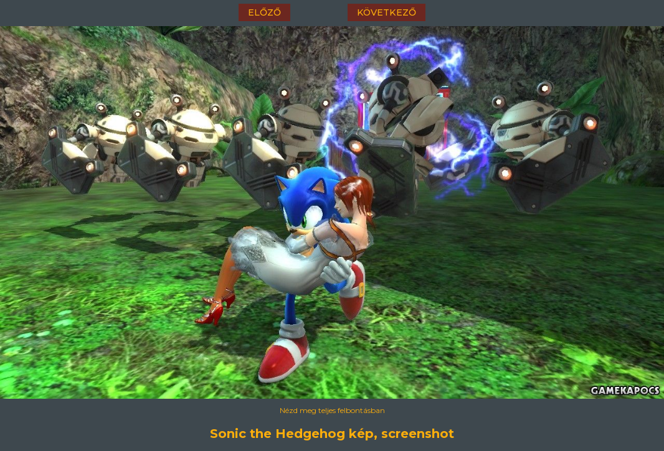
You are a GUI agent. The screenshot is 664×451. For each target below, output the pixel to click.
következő (386, 12)
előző (264, 12)
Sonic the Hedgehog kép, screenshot (332, 433)
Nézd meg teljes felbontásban (332, 410)
